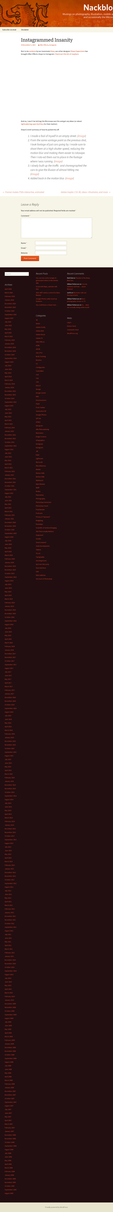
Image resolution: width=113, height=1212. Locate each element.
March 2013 (9, 861)
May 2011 (8, 942)
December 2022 (10, 435)
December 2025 (10, 304)
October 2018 (9, 617)
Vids (37, 571)
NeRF (38, 488)
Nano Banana (40, 484)
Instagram (52, 45)
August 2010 (9, 974)
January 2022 (9, 475)
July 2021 (8, 497)
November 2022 (10, 438)
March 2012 (9, 905)
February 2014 (10, 821)
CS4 (37, 375)
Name (24, 243)
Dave (52, 51)
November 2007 (10, 1095)
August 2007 (9, 1106)
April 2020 (8, 551)
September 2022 (10, 446)
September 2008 (10, 1058)
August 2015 (9, 756)
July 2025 (8, 322)
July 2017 (8, 672)
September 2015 (10, 752)
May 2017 (8, 679)
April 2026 (8, 289)
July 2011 (8, 934)
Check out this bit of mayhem (67, 54)
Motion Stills (40, 473)
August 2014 (9, 799)
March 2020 (9, 555)
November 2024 (10, 351)
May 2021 (8, 504)
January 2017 (9, 694)
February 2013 (10, 865)
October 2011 (9, 923)
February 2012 (10, 909)
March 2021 (9, 511)
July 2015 (8, 759)
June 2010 (8, 982)
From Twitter (40, 407)
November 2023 (10, 395)
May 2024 (8, 373)
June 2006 (8, 1157)
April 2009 (8, 1033)
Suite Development (42, 546)
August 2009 (9, 1018)
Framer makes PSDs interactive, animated (23, 192)
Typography (40, 557)
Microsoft (39, 462)
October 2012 (9, 880)
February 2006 (10, 1171)
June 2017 (8, 675)
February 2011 (10, 953)
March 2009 (9, 1036)
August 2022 (9, 449)
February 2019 (10, 603)
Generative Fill (41, 411)
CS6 (37, 382)
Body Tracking (41, 356)
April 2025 (8, 333)
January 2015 (9, 781)
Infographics (40, 440)
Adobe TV (39, 338)
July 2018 (8, 628)
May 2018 (8, 635)
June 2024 (8, 369)
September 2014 (10, 796)
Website (24, 253)
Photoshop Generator (43, 502)
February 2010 (10, 996)
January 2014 (9, 825)
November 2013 (10, 832)
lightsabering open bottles (32, 124)
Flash (38, 404)
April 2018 (8, 639)
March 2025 (9, 336)
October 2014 (9, 792)
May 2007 (8, 1117)
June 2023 (8, 413)
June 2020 (8, 544)
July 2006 (8, 1153)
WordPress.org (72, 333)
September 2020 (10, 533)
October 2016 (9, 705)
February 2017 (10, 690)
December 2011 (10, 916)
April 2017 (8, 683)
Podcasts (39, 513)
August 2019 (9, 581)
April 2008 (8, 1077)
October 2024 (9, 355)
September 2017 (10, 665)
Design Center (41, 393)
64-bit (38, 324)
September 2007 (10, 1102)
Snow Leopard (41, 542)
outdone (32, 51)
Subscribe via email (9, 30)
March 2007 (9, 1124)
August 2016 (9, 712)
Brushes (39, 360)
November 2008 (10, 1051)
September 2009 (10, 1015)
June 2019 (8, 588)
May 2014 (8, 810)
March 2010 (9, 993)
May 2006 (8, 1160)
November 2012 (10, 876)
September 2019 (10, 577)
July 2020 (8, 541)
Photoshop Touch (42, 506)
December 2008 (10, 1047)
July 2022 (8, 453)
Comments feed (73, 330)
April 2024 (8, 376)
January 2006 (9, 1175)
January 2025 (9, 344)
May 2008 (8, 1073)
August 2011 (9, 931)
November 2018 (10, 613)
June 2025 (8, 325)
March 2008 (9, 1080)
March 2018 (9, 643)
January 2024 (9, 387)
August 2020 (9, 537)
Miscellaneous (41, 466)
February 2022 (10, 471)
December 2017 (10, 654)
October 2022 (9, 442)
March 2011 (9, 949)
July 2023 (8, 409)
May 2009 (8, 1029)
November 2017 (10, 657)
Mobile (38, 469)
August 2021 (9, 493)
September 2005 (10, 1190)
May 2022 (8, 460)
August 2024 (9, 362)
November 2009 (10, 1007)
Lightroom (39, 458)
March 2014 (9, 818)
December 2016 (10, 697)
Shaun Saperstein (78, 51)
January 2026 (9, 300)
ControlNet (40, 371)
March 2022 (9, 468)
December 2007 (10, 1091)
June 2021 (8, 500)
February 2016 (10, 734)
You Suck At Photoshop (44, 579)
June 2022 (8, 457)
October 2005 (9, 1186)
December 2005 (10, 1179)
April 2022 (8, 464)
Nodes (38, 491)
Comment (25, 216)
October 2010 (9, 967)
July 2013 (8, 847)
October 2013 (9, 836)
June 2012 (8, 894)
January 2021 (9, 519)
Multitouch (39, 480)
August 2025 (9, 318)
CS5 (37, 378)
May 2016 (8, 723)
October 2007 (9, 1098)
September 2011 (10, 927)
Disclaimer (25, 30)
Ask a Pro (39, 353)
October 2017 (9, 661)
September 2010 (10, 971)
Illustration (39, 433)
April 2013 (8, 858)
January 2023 (9, 431)
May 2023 (8, 417)
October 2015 (9, 748)
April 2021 (8, 508)
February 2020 (10, 559)
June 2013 (8, 850)
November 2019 (10, 570)
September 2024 (10, 358)
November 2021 (10, 482)
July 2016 (8, 716)
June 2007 (8, 1113)
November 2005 (10, 1182)
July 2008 (8, 1066)
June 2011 (8, 938)
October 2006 (9, 1142)
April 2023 (8, 420)
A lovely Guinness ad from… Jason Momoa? (77, 286)
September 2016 (10, 708)
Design (38, 389)
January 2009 (9, 1044)
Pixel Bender (40, 509)
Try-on (38, 553)
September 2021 (10, 489)
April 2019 (8, 595)
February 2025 (10, 340)
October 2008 (9, 1055)
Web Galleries (41, 575)
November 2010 (10, 964)
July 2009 (8, 1022)
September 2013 (10, 840)
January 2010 (9, 1000)
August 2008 (9, 1062)
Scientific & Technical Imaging (46, 528)
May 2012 (8, 898)
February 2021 (10, 515)
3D (37, 320)
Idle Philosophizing (42, 429)
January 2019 (9, 606)
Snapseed (39, 535)
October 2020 (9, 530)
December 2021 (10, 479)
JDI (37, 451)
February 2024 (10, 384)
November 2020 (10, 526)
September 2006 (10, 1146)
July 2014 (8, 803)
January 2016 (9, 737)
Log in (69, 322)
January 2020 (9, 562)
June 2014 (8, 807)
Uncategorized (41, 561)
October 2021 (9, 486)
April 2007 (8, 1120)
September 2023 (10, 402)
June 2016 (8, 719)
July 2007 (8, 1109)
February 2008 (10, 1084)
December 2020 (10, 522)
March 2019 (9, 599)
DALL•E (38, 386)
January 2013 (9, 869)
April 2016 (8, 727)
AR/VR (38, 349)
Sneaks (38, 539)
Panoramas (40, 495)
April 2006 (8, 1164)
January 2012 (9, 912)
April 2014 (8, 814)
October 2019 (9, 573)
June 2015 (8, 763)
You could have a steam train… (46, 305)
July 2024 (8, 366)
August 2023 (9, 406)
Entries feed (71, 326)
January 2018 (9, 650)
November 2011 (10, 920)
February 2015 (10, 778)
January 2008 (9, 1087)
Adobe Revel (40, 334)
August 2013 (9, 843)
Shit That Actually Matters (45, 531)
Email (24, 248)
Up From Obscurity (42, 564)
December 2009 (10, 1004)
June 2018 (8, 632)
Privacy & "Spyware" (43, 517)
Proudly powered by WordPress (56, 1207)
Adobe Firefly (40, 327)
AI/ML (38, 345)
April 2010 (8, 989)
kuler (37, 455)
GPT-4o (38, 418)
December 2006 (10, 1135)
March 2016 (9, 730)
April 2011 (8, 945)
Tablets (38, 550)
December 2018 (10, 610)
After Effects (44, 45)
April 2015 (8, 770)
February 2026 (10, 296)
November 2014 (10, 788)
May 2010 (8, 985)
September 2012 (10, 883)
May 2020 (8, 548)
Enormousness (41, 400)
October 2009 (9, 1011)
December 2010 (10, 960)
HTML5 (38, 422)
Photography (40, 499)
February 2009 (10, 1040)
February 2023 (10, 428)
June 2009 (8, 1026)
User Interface (41, 568)
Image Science (41, 437)
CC (37, 364)
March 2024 (9, 380)
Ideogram (39, 426)
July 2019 (8, 584)
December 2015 (10, 741)
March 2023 (9, 424)
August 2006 (9, 1149)
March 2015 (9, 774)
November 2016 (10, 701)
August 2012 (9, 887)
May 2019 (8, 592)
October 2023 (9, 398)
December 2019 (10, 566)
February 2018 (10, 646)
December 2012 (10, 872)
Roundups (39, 524)
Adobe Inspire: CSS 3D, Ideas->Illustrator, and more (86, 192)
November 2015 (10, 745)
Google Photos (41, 415)
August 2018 (9, 624)
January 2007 (9, 1131)
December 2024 (10, 347)
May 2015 (8, 767)
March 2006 (9, 1168)
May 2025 (8, 329)
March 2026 (9, 293)
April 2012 (8, 902)
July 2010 (8, 978)
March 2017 (9, 686)
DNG (37, 396)
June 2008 (8, 1069)
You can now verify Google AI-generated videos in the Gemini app (47, 280)
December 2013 (10, 829)
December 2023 (10, 391)
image (81, 136)
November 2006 (10, 1139)
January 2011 (9, 956)
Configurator (40, 367)
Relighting (39, 520)
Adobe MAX (40, 331)
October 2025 (9, 311)
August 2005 (9, 1193)
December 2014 (10, 785)
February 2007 (10, 1128)
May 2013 (8, 854)
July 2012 (8, 891)
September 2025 (10, 314)
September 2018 (10, 621)
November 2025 (10, 307)
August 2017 (9, 668)
